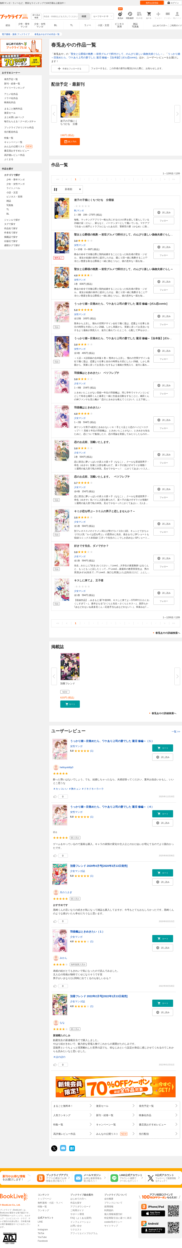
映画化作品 (10, 102)
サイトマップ (111, 1225)
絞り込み (36, 16)
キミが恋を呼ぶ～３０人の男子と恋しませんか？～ (104, 511)
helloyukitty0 (66, 767)
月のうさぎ (66, 892)
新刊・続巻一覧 (12, 83)
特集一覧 (8, 138)
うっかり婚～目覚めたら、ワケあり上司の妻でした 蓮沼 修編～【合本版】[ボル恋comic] (127, 338)
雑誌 (8, 201)
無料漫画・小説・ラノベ (50, 1202)
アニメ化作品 (11, 94)
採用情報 (108, 1206)
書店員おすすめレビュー (16, 150)
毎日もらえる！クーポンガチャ (20, 121)
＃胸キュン (75, 788)
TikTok (41, 1233)
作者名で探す (11, 232)
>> (173, 179)
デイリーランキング (14, 87)
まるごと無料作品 (13, 108)
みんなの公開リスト (18, 146)
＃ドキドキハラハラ (93, 788)
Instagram (43, 1229)
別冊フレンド (67, 683)
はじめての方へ (160, 25)
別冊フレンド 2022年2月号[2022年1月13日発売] (99, 996)
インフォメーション (80, 1222)
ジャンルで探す (12, 220)
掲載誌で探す (11, 237)
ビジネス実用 (119, 25)
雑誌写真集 (135, 25)
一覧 (176, 731)
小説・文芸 (103, 25)
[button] (70, 141)
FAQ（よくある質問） (81, 1218)
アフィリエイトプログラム (84, 1233)
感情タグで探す (12, 245)
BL (55, 25)
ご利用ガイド (175, 25)
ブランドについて (113, 1202)
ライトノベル (13, 188)
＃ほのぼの (59, 1056)
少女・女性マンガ (40, 25)
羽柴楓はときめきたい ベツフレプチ (96, 372)
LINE (40, 1221)
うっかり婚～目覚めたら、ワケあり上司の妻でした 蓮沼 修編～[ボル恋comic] (120, 303)
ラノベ (87, 25)
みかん (63, 957)
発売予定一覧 (11, 79)
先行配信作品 (11, 132)
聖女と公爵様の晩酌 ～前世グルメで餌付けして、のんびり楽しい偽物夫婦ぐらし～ (117, 53)
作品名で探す (11, 228)
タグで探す (10, 224)
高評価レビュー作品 (14, 155)
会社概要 (108, 1198)
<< (57, 179)
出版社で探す (11, 241)
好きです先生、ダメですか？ (91, 545)
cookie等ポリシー (113, 1222)
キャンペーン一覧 (13, 142)
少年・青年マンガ (24, 25)
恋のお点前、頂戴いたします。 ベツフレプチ (102, 476)
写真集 (9, 205)
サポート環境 (77, 1214)
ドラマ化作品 (11, 98)
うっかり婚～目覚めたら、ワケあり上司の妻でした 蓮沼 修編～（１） (112, 740)
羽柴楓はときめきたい (87, 407)
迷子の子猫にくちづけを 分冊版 (94, 199)
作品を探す (76, 1202)
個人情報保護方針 (113, 1214)
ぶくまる (8, 159)
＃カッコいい (60, 788)
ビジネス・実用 (14, 196)
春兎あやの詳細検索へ (167, 633)
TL (71, 25)
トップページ (44, 1198)
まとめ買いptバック (14, 117)
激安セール (10, 113)
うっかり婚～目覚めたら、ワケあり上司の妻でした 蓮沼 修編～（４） (112, 806)
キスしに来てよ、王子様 (88, 580)
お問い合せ (76, 1225)
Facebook (43, 1241)
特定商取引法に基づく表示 (118, 1218)
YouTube (42, 1237)
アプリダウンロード (80, 1206)
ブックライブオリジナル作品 (19, 127)
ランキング (43, 1210)
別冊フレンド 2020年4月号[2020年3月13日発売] (99, 865)
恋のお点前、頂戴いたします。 (92, 442)
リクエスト (76, 1229)
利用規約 (108, 1210)
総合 (8, 25)
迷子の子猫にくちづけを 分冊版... (69, 124)
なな (62, 1022)
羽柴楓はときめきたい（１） (87, 931)
